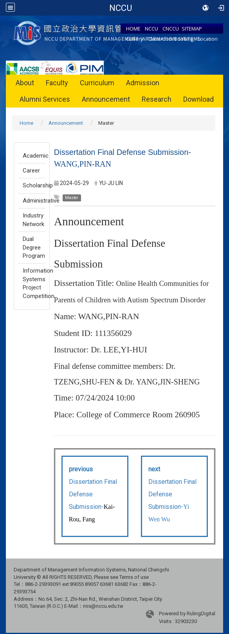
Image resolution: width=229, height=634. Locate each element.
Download (198, 99)
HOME (133, 28)
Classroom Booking (170, 38)
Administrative (34, 200)
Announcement (106, 99)
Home (26, 123)
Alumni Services (45, 99)
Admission (142, 83)
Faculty (57, 83)
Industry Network (33, 219)
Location (208, 38)
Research (156, 99)
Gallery (134, 38)
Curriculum (97, 83)
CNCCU (170, 28)
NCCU (151, 28)
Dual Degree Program (34, 247)
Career (31, 170)
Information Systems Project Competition (34, 283)
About (25, 83)
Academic (34, 155)
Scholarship (34, 185)
